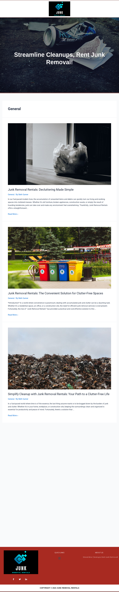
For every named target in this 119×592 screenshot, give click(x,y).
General (11, 194)
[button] (59, 21)
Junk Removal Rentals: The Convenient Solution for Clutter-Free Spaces (55, 293)
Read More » (13, 214)
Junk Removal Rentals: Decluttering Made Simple (41, 189)
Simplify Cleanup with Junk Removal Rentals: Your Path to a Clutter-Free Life (58, 394)
